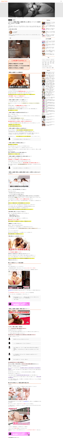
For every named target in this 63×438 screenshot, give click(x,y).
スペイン (44, 59)
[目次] (24, 38)
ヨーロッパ (44, 67)
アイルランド (48, 59)
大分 (53, 61)
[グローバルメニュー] (61, 1)
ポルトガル (52, 59)
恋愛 (52, 67)
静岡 (45, 64)
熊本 (51, 61)
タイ (48, 61)
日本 (48, 64)
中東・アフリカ (49, 67)
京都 (43, 64)
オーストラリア (44, 61)
